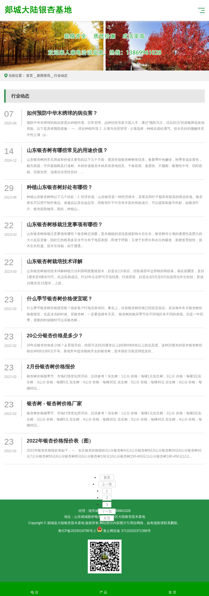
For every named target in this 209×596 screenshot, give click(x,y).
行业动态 (61, 76)
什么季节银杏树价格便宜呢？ (60, 299)
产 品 (103, 589)
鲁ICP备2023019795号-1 (77, 531)
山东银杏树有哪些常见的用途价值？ (67, 150)
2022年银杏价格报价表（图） (60, 441)
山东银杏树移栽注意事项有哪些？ (65, 224)
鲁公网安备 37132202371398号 (127, 531)
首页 (29, 76)
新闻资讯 (43, 76)
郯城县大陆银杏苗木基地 (74, 14)
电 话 (34, 589)
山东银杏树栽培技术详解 (54, 261)
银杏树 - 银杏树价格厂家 (54, 403)
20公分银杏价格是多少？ (55, 335)
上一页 (107, 484)
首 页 (172, 589)
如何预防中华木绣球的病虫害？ (62, 113)
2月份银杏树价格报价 (51, 367)
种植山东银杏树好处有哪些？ (60, 187)
